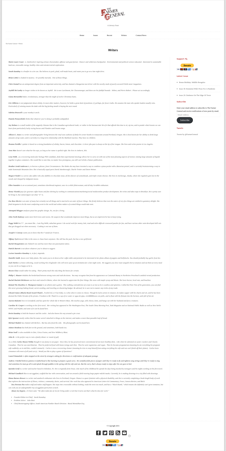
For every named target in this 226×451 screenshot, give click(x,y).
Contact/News (141, 35)
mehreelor (31, 62)
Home (82, 35)
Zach (11, 263)
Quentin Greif (14, 369)
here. (46, 309)
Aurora (12, 301)
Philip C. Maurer (15, 275)
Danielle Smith (15, 258)
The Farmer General (11, 43)
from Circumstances (53, 166)
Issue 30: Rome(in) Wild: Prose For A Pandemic (197, 89)
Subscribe (185, 120)
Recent (109, 35)
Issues (95, 35)
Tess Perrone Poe (18, 384)
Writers (124, 35)
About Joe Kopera (18, 391)
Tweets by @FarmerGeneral (187, 134)
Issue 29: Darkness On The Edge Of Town (195, 95)
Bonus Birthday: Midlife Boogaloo (192, 82)
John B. (12, 337)
